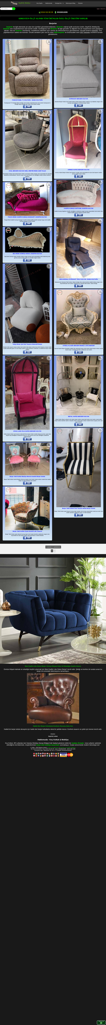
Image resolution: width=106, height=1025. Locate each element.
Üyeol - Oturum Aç (101, 8)
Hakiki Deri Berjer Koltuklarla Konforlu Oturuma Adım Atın (53, 726)
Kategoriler (58, 3)
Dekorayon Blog (70, 3)
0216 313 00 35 (45, 12)
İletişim (80, 3)
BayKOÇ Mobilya (24, 3)
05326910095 (61, 12)
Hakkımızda (48, 3)
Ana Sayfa (39, 3)
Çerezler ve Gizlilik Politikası (68, 747)
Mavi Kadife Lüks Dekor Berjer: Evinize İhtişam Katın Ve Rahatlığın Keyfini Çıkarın (53, 666)
